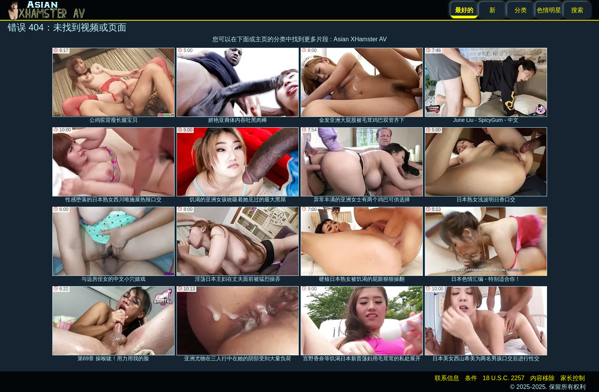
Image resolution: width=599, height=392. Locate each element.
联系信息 (447, 378)
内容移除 (542, 378)
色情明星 (549, 10)
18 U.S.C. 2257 (504, 378)
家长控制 (572, 378)
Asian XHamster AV (360, 39)
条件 (471, 378)
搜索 (577, 10)
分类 (521, 10)
